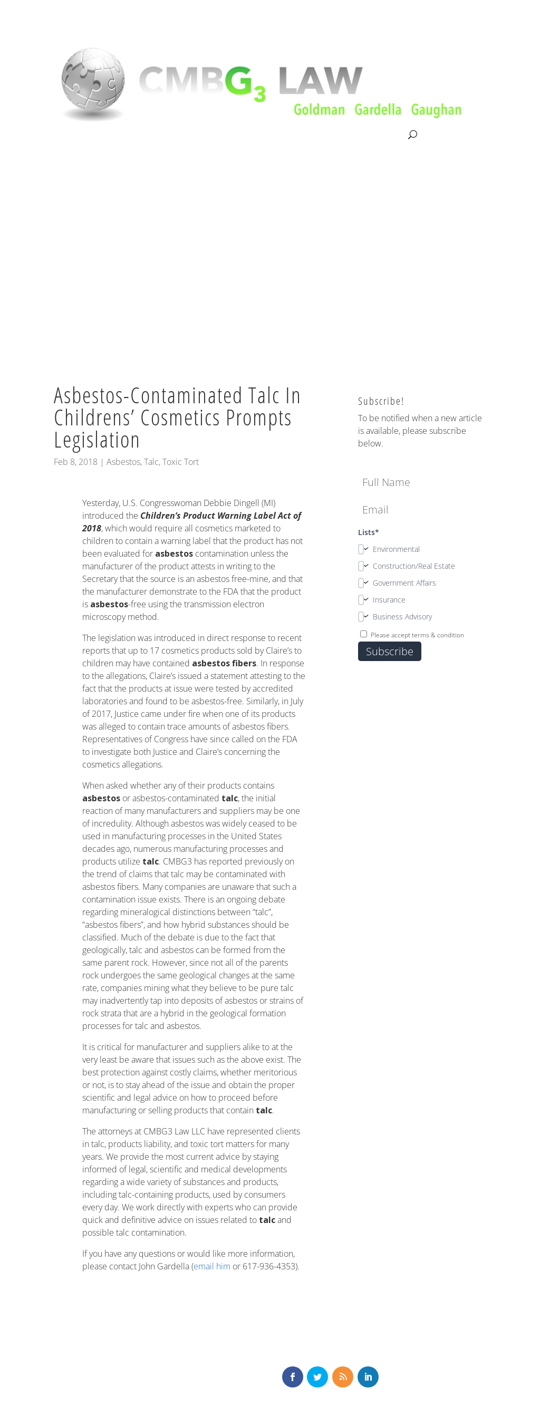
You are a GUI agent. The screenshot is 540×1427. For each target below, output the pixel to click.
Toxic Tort (180, 462)
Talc (151, 462)
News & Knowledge (311, 135)
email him (212, 1266)
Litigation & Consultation (162, 135)
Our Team (241, 135)
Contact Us (383, 135)
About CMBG (77, 135)
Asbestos (123, 462)
